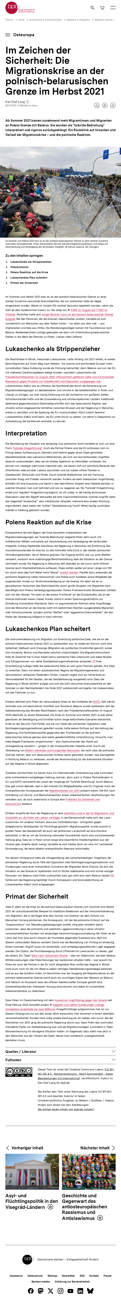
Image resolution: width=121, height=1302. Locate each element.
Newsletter (68, 1275)
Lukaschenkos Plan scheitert (28, 277)
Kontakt (94, 1275)
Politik (21, 20)
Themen (9, 20)
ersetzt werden (69, 572)
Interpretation (19, 267)
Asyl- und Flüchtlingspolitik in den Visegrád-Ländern (31, 1201)
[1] (94, 661)
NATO (96, 701)
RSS (82, 1275)
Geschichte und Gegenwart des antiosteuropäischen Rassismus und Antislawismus (84, 1207)
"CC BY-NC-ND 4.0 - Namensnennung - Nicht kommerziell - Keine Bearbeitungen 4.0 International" (76, 1074)
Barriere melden (41, 1281)
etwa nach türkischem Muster (50, 955)
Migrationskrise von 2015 (64, 790)
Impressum (16, 1275)
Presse (107, 1275)
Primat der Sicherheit (24, 282)
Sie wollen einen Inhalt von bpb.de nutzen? (66, 1109)
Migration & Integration (78, 20)
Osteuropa (23, 34)
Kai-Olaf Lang (17, 102)
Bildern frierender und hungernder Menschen (52, 750)
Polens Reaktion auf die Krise (29, 272)
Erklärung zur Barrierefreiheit (72, 1281)
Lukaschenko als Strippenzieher (31, 261)
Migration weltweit (104, 20)
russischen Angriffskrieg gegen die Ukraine (81, 1000)
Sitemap (52, 1275)
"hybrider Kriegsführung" (27, 448)
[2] (112, 875)
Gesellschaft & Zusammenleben (45, 20)
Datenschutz (35, 1275)
